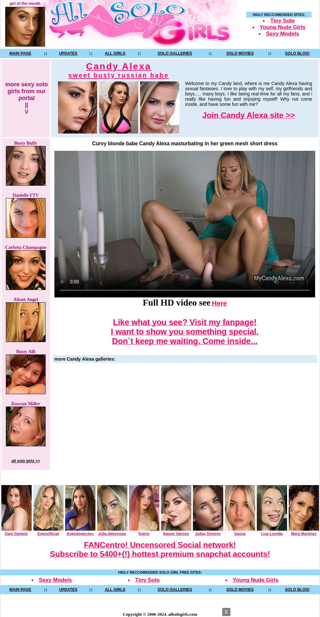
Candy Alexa (118, 70)
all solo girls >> (25, 461)
